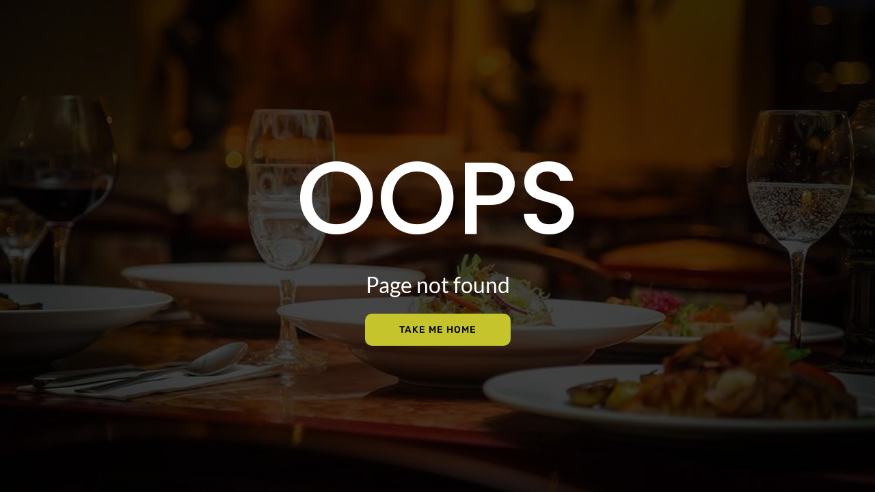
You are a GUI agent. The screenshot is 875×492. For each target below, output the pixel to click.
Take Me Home (437, 330)
